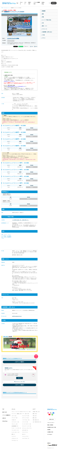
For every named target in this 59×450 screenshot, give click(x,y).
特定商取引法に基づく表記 (51, 427)
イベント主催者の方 (6, 415)
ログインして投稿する (19, 362)
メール (32, 46)
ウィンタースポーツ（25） (26, 424)
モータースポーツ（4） (16, 432)
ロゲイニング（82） (25, 418)
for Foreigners (49, 434)
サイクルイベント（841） (26, 411)
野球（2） (13, 434)
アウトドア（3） (25, 432)
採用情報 (48, 429)
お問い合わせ (51, 419)
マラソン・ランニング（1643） (17, 411)
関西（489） (35, 418)
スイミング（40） (25, 422)
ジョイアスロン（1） (25, 438)
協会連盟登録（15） (15, 426)
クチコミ (43, 37)
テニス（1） (14, 436)
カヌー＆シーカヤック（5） (27, 428)
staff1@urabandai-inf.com (17, 316)
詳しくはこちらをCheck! (20, 349)
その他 (43, 34)
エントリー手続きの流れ (46, 19)
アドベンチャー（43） (15, 422)
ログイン (53, 3)
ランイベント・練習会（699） (17, 414)
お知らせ (4, 418)
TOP (17, 3)
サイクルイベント (7, 7)
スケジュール (44, 28)
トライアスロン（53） (26, 420)
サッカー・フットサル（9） (16, 428)
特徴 (43, 16)
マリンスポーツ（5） (15, 430)
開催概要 (43, 10)
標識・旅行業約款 (50, 425)
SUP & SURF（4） (25, 430)
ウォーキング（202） (26, 416)
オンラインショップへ (31, 349)
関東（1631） (35, 414)
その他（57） (14, 420)
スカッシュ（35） (15, 424)
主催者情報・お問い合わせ (47, 31)
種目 (43, 13)
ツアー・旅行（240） (25, 414)
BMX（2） (24, 434)
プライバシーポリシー (50, 422)
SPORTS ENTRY (9, 3)
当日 (43, 22)
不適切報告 (16, 375)
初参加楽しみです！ (9, 368)
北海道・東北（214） (36, 411)
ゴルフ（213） (14, 416)
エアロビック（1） (15, 438)
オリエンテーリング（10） (26, 426)
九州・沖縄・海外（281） (37, 422)
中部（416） (35, 416)
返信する (19, 378)
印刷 (36, 46)
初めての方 (4, 412)
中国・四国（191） (36, 420)
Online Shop (4, 421)
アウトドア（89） (15, 418)
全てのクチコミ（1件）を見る (19, 381)
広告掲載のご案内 (50, 432)
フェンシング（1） (25, 436)
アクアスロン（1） (15, 440)
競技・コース (44, 25)
